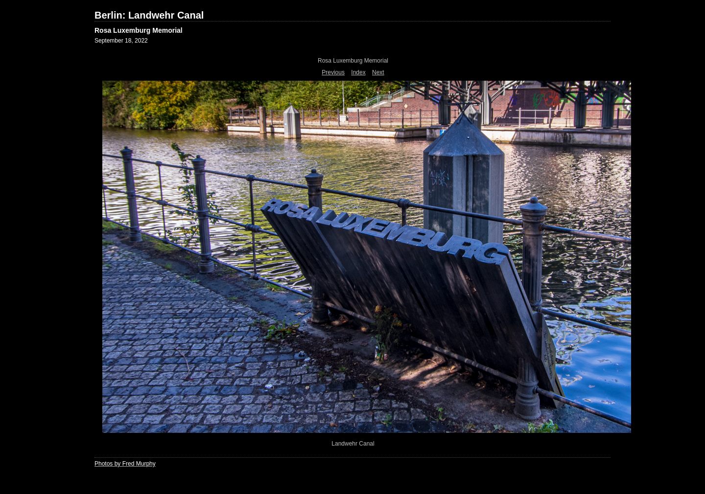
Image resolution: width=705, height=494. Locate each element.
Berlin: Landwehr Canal (149, 15)
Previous (333, 72)
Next (378, 72)
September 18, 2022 (121, 40)
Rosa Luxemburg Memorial (138, 30)
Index (358, 72)
